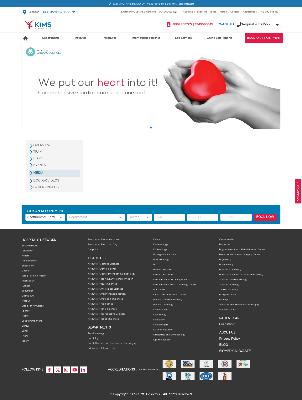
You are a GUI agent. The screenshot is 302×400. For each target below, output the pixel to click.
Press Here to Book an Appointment (170, 4)
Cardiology (93, 338)
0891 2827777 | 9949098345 (193, 24)
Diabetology (160, 249)
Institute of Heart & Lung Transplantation (110, 279)
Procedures (109, 38)
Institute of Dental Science (102, 269)
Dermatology (160, 244)
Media (223, 12)
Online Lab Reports (219, 38)
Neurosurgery (161, 325)
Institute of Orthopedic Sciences (105, 299)
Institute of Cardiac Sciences (103, 264)
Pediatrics (225, 244)
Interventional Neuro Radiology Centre (174, 284)
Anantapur (28, 281)
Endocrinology (161, 259)
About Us (188, 12)
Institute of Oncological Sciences (105, 289)
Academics (249, 12)
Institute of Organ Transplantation (106, 294)
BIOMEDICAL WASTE (235, 351)
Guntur (25, 326)
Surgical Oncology (229, 284)
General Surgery (162, 269)
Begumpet (27, 291)
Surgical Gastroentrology (233, 279)
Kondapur (27, 251)
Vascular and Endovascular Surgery (239, 304)
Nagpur (26, 301)
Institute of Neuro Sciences (102, 284)
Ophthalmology (162, 340)
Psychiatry (225, 259)
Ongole (25, 271)
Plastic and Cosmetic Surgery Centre (239, 254)
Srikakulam (28, 266)
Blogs (213, 12)
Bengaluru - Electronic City (102, 244)
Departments (50, 38)
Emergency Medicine (164, 254)
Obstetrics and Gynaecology (169, 335)
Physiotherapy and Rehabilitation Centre (242, 249)
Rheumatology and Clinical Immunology (241, 274)
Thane (25, 336)
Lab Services (183, 38)
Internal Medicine (163, 274)
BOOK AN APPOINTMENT (263, 38)
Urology (223, 299)
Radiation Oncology (230, 269)
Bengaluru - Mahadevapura (103, 239)
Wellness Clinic (227, 309)
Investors (202, 12)
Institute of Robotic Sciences (103, 319)
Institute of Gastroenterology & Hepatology (111, 274)
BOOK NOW (265, 217)
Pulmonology (226, 264)
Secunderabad (30, 246)
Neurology (159, 319)
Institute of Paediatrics (100, 304)
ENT (155, 264)
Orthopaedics (227, 239)
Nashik (25, 316)
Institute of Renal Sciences (102, 309)
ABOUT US (227, 333)
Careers (234, 12)
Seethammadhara (32, 321)
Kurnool (26, 286)
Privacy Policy (229, 339)
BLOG (223, 345)
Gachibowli (28, 296)
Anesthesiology (95, 333)
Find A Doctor (227, 324)
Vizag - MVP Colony (33, 306)
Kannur (25, 311)
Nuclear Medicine (163, 330)
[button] (58, 12)
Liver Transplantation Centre (169, 294)
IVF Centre (159, 289)
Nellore (25, 256)
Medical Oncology (163, 304)
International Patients (146, 38)
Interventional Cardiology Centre (171, 279)
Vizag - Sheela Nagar (34, 276)
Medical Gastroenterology (167, 299)
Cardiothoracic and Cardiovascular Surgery (112, 343)
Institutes (80, 38)
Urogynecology (227, 294)
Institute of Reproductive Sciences (106, 314)
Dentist (157, 239)
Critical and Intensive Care (102, 348)
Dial (124, 4)
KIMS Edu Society (268, 12)
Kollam (25, 341)
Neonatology (160, 309)
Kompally (92, 249)
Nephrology (159, 314)
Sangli (25, 331)
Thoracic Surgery (228, 289)
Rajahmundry (29, 261)
